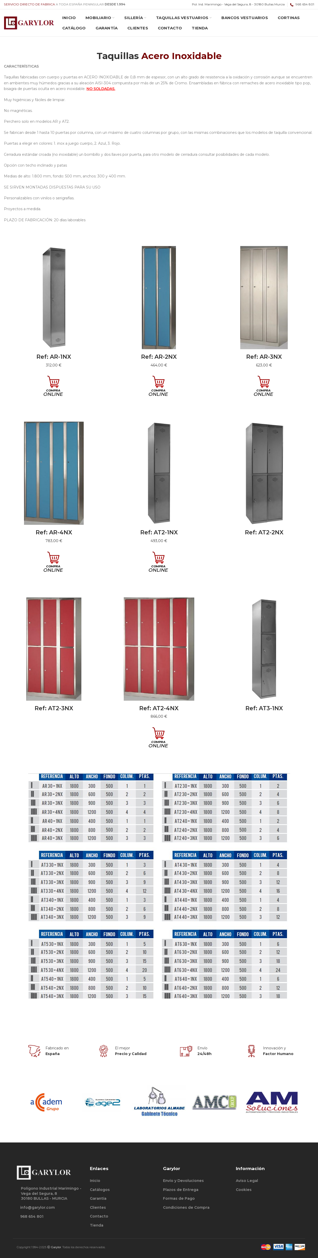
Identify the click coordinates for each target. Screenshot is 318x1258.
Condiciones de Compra (186, 1207)
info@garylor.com (37, 1207)
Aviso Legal (247, 1180)
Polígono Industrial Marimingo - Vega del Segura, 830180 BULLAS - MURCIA (51, 1193)
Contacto (99, 1216)
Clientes (98, 1207)
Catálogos (100, 1189)
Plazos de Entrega (180, 1189)
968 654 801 (31, 1216)
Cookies (244, 1189)
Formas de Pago (179, 1198)
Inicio (95, 1180)
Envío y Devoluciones (183, 1180)
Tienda (96, 1225)
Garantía (98, 1198)
